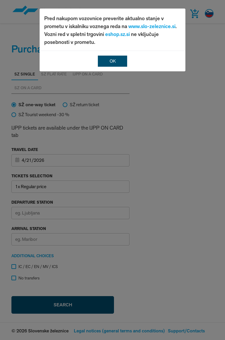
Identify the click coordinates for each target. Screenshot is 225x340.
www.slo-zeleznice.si (151, 26)
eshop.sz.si (117, 34)
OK (113, 61)
